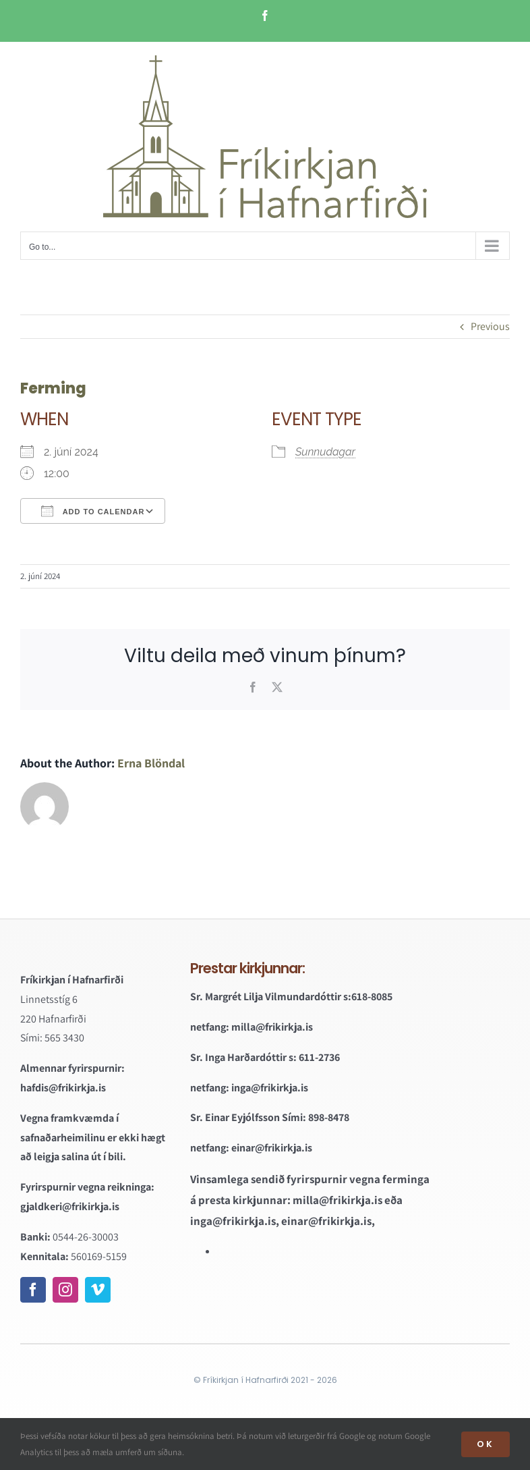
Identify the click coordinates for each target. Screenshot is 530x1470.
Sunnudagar (325, 451)
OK (485, 1444)
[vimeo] (98, 1290)
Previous (490, 326)
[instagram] (65, 1290)
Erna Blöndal (151, 763)
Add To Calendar (92, 511)
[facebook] (33, 1290)
